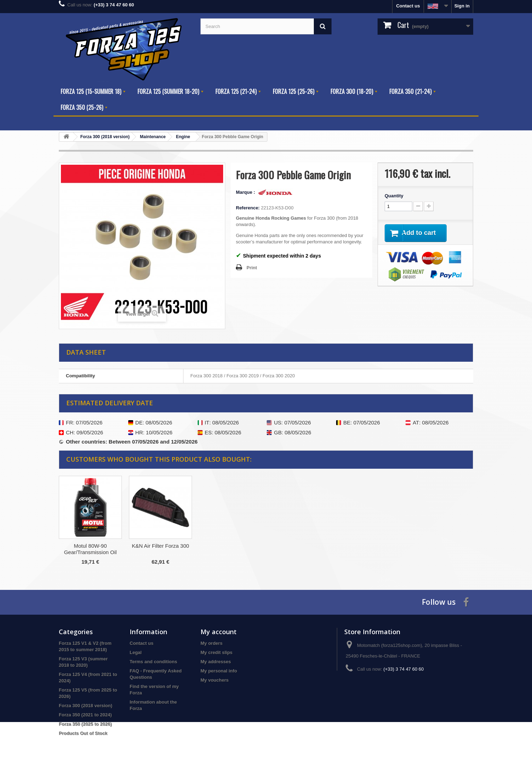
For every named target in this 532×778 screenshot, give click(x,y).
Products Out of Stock (83, 733)
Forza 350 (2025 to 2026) (85, 724)
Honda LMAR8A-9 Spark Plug (160, 549)
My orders (211, 643)
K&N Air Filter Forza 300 (300, 546)
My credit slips (216, 652)
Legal (136, 652)
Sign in (462, 6)
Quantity (394, 195)
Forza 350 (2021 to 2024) (85, 714)
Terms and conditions (153, 661)
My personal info (218, 670)
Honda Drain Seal (90, 546)
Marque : (246, 192)
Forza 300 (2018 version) (85, 705)
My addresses (215, 661)
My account (218, 631)
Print (252, 267)
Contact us (408, 6)
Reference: (248, 207)
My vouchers (214, 680)
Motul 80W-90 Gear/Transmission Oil (230, 549)
